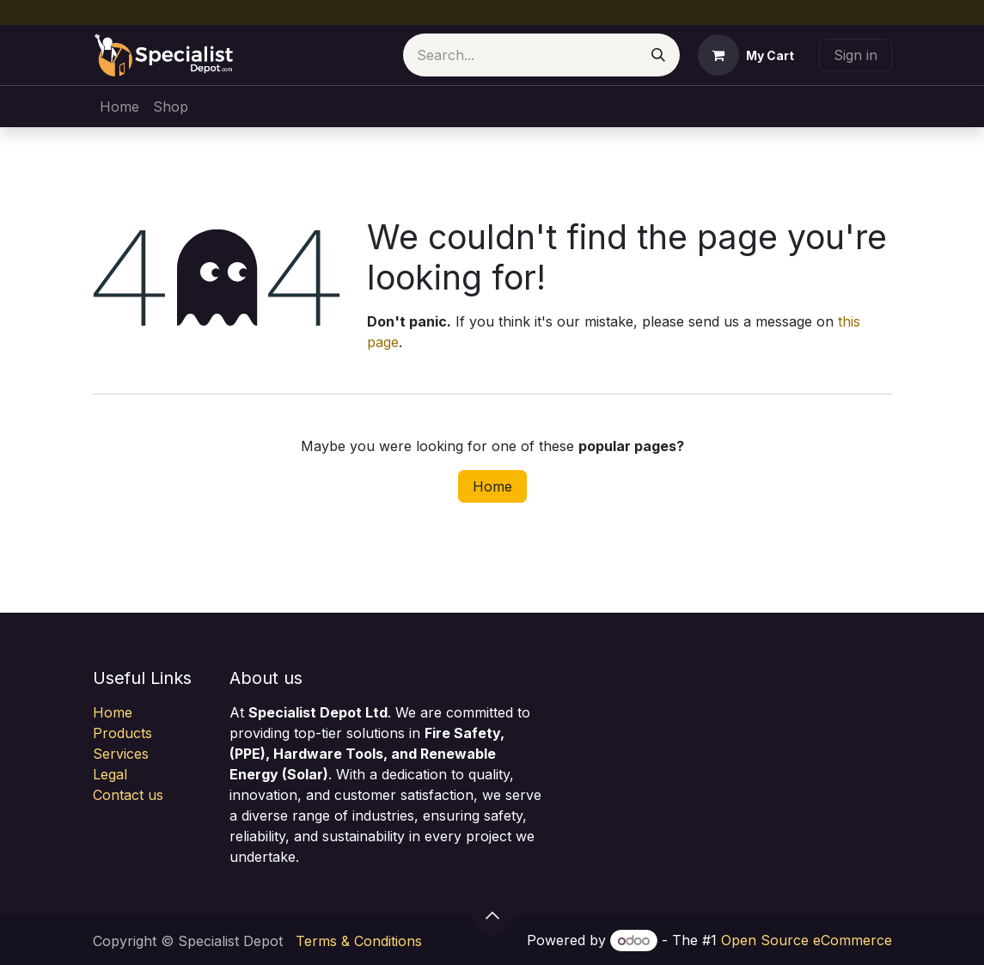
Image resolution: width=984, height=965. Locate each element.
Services (121, 753)
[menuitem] (119, 106)
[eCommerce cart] (746, 55)
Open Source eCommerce (806, 940)
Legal (110, 774)
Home (492, 486)
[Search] (658, 55)
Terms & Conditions (359, 941)
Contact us (128, 794)
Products (122, 733)
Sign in (855, 55)
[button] (492, 915)
